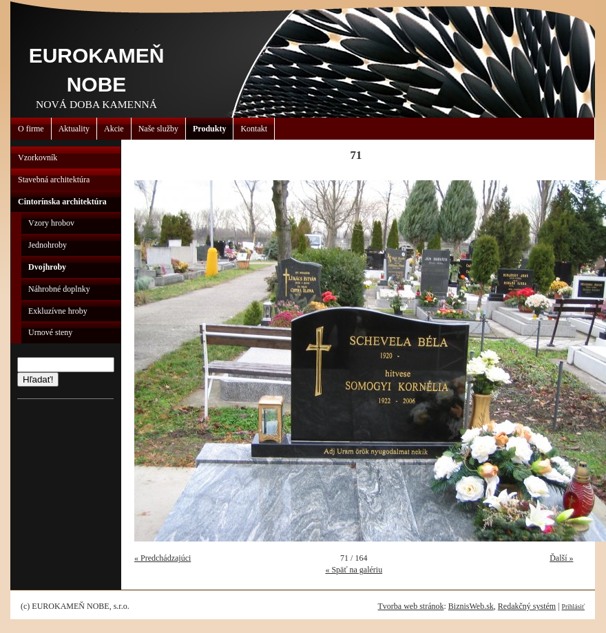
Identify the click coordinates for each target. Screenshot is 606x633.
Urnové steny (50, 332)
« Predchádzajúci (162, 558)
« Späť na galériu (353, 570)
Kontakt (253, 128)
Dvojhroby (47, 267)
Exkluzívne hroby (57, 311)
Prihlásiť (573, 606)
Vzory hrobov (51, 223)
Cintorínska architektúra (62, 201)
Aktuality (74, 128)
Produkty (209, 128)
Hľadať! (38, 379)
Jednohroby (47, 245)
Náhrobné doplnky (59, 289)
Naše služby (158, 128)
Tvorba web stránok (410, 606)
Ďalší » (561, 558)
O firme (31, 128)
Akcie (114, 128)
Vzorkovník (37, 157)
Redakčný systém (527, 606)
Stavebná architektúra (54, 179)
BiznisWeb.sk (471, 606)
